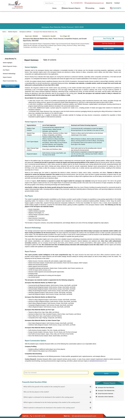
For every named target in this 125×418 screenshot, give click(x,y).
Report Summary (31, 60)
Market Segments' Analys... (10, 66)
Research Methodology (9, 73)
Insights (102, 8)
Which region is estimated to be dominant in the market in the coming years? (49, 397)
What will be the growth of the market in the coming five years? (44, 387)
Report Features (7, 77)
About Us (109, 3)
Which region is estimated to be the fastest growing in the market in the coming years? (52, 402)
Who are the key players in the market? (36, 392)
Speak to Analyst (108, 48)
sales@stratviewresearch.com (95, 3)
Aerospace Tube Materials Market (106, 390)
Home (54, 8)
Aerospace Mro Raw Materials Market (107, 387)
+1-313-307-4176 (77, 3)
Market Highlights (7, 62)
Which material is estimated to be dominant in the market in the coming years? (49, 408)
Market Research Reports (71, 8)
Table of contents (49, 60)
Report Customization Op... (10, 81)
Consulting (90, 8)
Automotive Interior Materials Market (106, 396)
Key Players (6, 70)
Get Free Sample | (108, 43)
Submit (106, 373)
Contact (117, 3)
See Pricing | (108, 38)
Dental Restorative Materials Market (106, 393)
